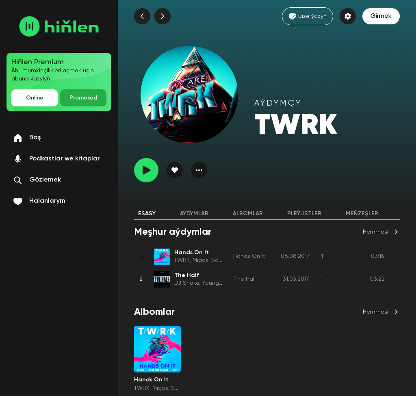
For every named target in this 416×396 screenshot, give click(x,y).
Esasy (147, 213)
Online (34, 98)
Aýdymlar (194, 213)
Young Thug (218, 283)
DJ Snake (186, 283)
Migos (200, 260)
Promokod (83, 98)
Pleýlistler (304, 213)
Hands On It (249, 256)
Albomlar (248, 213)
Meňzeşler (362, 213)
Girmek (381, 16)
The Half (245, 279)
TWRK (182, 260)
